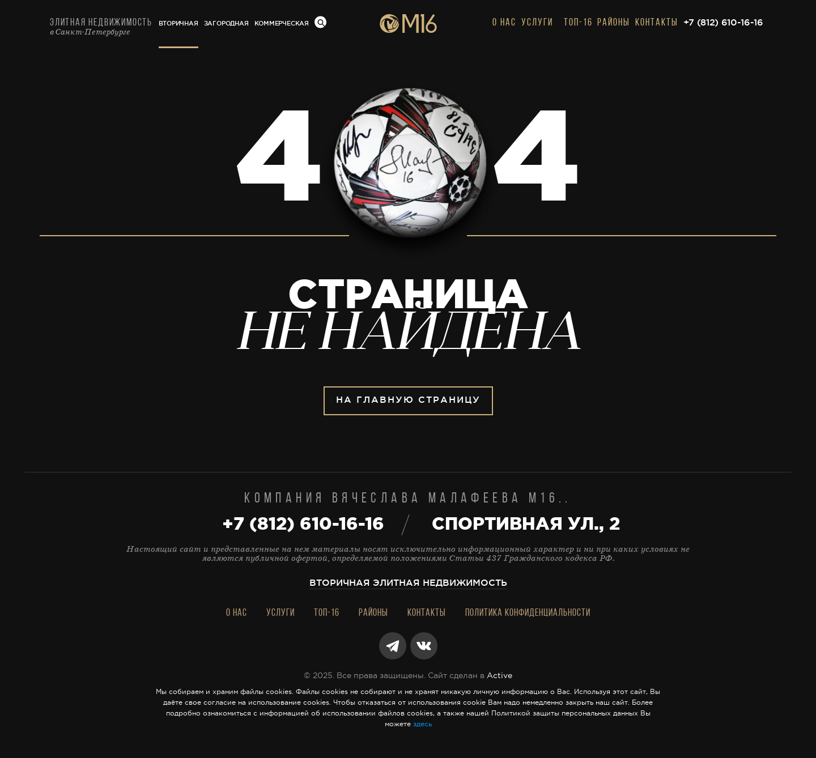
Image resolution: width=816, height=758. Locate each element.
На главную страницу (408, 400)
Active (499, 675)
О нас (504, 23)
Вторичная (178, 24)
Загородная (226, 24)
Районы (613, 23)
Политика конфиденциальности (527, 613)
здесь (422, 724)
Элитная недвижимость (101, 27)
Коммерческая (281, 24)
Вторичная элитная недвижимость (408, 583)
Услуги (537, 23)
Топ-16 (578, 23)
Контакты (656, 23)
